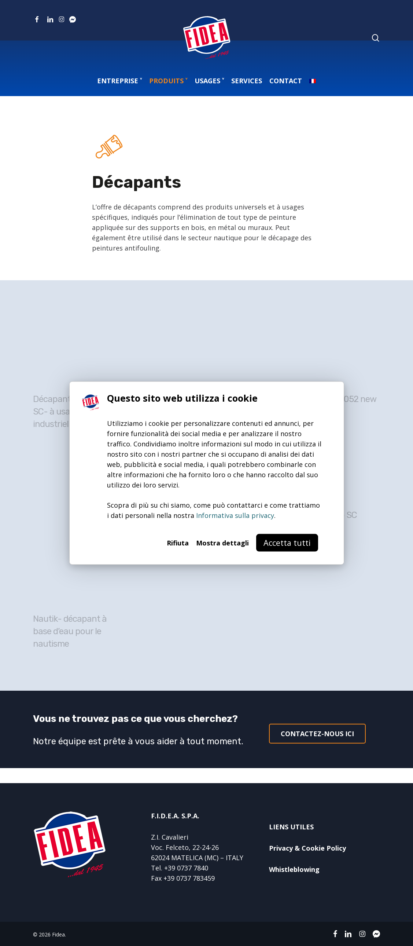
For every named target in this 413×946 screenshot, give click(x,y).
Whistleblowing (294, 869)
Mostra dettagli (222, 542)
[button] (317, 734)
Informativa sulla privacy (235, 515)
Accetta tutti (287, 542)
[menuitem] (313, 81)
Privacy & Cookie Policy (307, 848)
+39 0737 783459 (189, 878)
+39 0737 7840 (186, 867)
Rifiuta (178, 542)
